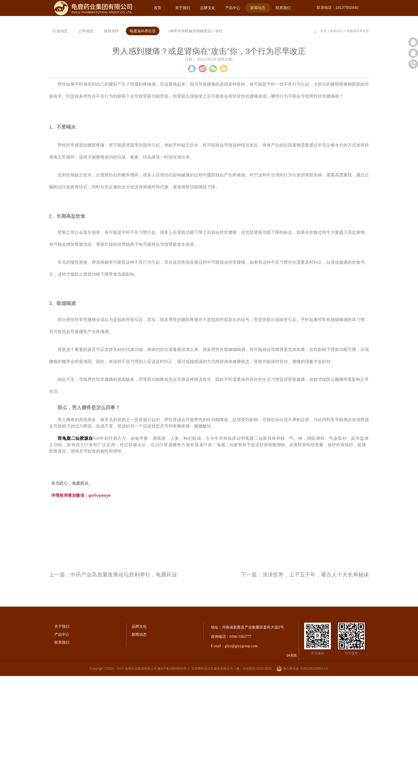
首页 (157, 8)
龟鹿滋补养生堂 (358, 114)
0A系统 (292, 738)
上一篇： (113, 657)
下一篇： (305, 657)
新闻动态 (336, 114)
